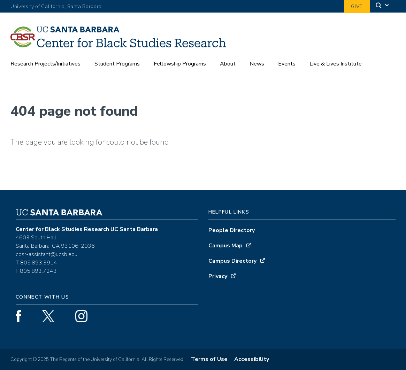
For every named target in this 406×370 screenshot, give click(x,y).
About (228, 64)
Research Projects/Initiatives (45, 64)
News (257, 64)
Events (287, 64)
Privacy (217, 276)
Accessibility (251, 359)
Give (357, 6)
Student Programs (117, 64)
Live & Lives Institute (335, 64)
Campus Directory (232, 261)
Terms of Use (209, 359)
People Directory (231, 230)
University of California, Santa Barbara (56, 6)
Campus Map (225, 245)
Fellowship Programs (180, 64)
